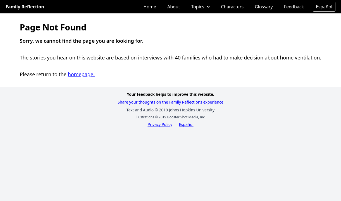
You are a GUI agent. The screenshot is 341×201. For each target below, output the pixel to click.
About (173, 7)
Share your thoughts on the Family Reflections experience (170, 102)
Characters (232, 7)
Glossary (264, 7)
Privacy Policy (159, 124)
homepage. (81, 74)
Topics (200, 7)
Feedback (294, 7)
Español (324, 7)
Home (149, 7)
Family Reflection (25, 7)
